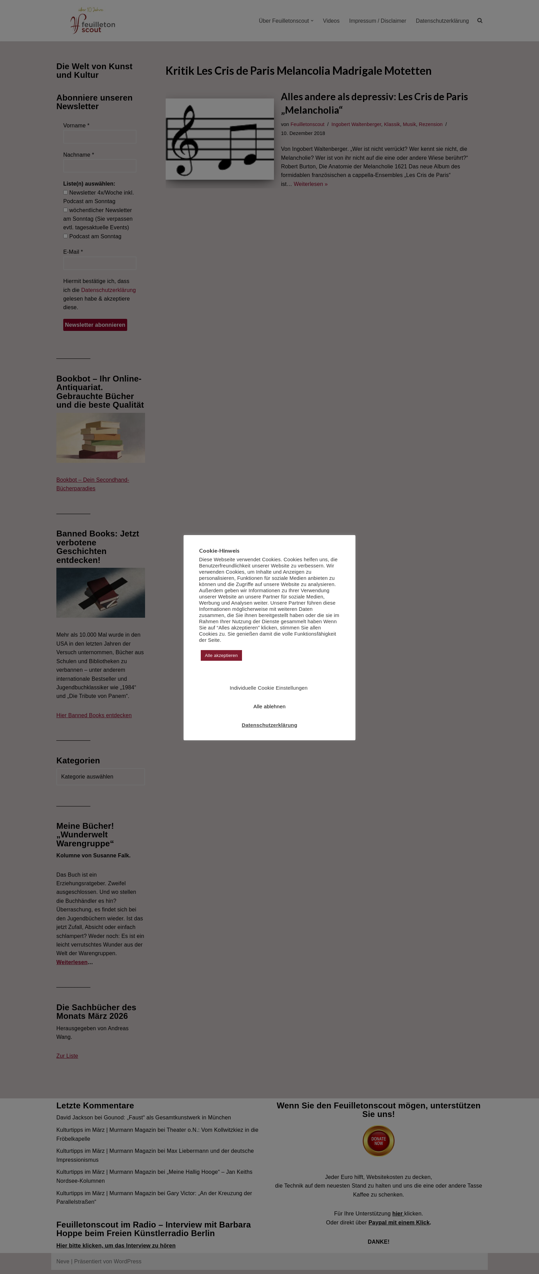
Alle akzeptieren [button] (221, 655)
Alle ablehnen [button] (269, 706)
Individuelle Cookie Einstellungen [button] (269, 688)
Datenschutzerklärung (269, 725)
